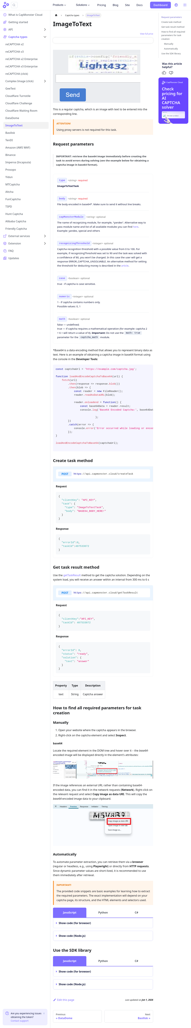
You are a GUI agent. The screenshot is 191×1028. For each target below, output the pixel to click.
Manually (168, 43)
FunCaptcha (13, 199)
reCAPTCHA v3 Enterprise (21, 66)
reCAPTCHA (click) (16, 74)
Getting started (18, 22)
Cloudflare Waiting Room (21, 110)
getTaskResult (72, 575)
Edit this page (63, 1000)
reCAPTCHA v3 (14, 51)
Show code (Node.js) (72, 936)
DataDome (12, 118)
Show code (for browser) (75, 923)
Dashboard (160, 5)
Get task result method (172, 26)
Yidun (9, 177)
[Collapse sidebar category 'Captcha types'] (45, 37)
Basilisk (10, 133)
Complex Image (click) (19, 81)
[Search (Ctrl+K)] (14, 5)
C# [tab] (136, 912)
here (135, 226)
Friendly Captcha (16, 229)
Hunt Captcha (14, 214)
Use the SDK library (171, 53)
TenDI (9, 140)
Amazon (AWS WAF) (17, 147)
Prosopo (10, 170)
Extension (14, 243)
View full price (146, 33)
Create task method (171, 21)
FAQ (11, 251)
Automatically (171, 48)
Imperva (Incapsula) (18, 162)
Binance (10, 155)
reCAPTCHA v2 (14, 44)
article (124, 265)
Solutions (83, 5)
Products (59, 5)
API (10, 29)
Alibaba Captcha (15, 221)
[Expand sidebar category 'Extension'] (45, 243)
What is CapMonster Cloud (25, 15)
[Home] (6, 5)
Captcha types (17, 37)
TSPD (8, 206)
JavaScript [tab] (69, 912)
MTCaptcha (12, 184)
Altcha (9, 192)
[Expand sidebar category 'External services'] (45, 236)
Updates (13, 258)
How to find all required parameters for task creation (173, 35)
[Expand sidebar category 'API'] (45, 29)
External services (19, 236)
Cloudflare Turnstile (18, 96)
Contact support (20, 1020)
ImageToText (14, 125)
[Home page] (56, 15)
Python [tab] (103, 912)
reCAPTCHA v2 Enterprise (21, 59)
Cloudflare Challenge (18, 103)
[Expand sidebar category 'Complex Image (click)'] (45, 81)
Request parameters (171, 17)
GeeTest (10, 88)
